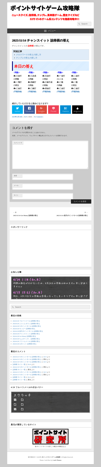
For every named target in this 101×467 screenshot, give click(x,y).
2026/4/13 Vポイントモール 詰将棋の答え (27, 372)
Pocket (53, 111)
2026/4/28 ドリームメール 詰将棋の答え (26, 341)
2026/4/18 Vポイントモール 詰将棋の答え (27, 362)
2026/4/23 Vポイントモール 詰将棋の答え (27, 357)
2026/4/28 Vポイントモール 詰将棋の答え (27, 326)
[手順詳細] (17, 92)
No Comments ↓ (39, 117)
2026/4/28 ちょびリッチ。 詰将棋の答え (26, 339)
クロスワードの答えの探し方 (28, 55)
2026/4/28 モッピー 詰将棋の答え (24, 329)
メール (16, 185)
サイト (16, 195)
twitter (17, 111)
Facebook (29, 111)
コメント (18, 143)
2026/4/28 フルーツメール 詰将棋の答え (26, 321)
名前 (15, 176)
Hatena (65, 111)
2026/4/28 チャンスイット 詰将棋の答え (26, 334)
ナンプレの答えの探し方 (26, 58)
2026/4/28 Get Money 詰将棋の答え (24, 336)
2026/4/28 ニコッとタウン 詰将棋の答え (26, 323)
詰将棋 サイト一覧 (19, 364)
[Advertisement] (50, 248)
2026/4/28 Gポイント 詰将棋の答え (25, 344)
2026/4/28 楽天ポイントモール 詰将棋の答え (28, 331)
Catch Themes (57, 460)
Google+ (41, 111)
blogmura (77, 111)
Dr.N (25, 117)
